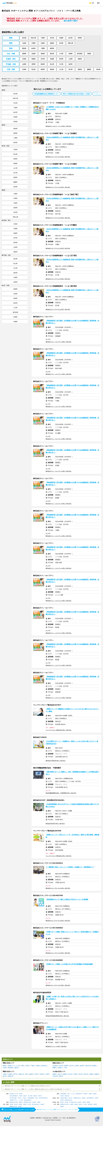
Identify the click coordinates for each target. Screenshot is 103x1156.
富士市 (72, 1065)
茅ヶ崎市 (30, 1095)
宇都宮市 (45, 1098)
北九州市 (55, 1076)
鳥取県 (43, 69)
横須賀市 (10, 1067)
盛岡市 (91, 1098)
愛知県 (24, 48)
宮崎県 (70, 53)
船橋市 (32, 1098)
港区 (22, 1065)
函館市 (97, 1074)
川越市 (15, 1098)
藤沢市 (25, 1095)
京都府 (43, 43)
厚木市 (39, 1095)
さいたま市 (16, 1065)
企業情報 (32, 1117)
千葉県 (43, 38)
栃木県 (70, 38)
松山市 (70, 1074)
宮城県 (52, 59)
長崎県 (43, 53)
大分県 (61, 53)
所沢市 (19, 1098)
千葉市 (33, 1065)
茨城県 (61, 38)
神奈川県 (33, 38)
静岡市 (66, 1065)
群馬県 (80, 38)
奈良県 (61, 43)
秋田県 (61, 59)
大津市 (47, 1074)
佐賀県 (33, 53)
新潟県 (43, 64)
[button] (99, 93)
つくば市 (20, 1100)
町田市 (20, 1093)
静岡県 (52, 48)
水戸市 (15, 1100)
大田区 (5, 1067)
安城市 (60, 1067)
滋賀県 (52, 43)
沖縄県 (89, 53)
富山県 (52, 64)
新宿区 (10, 1065)
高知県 (98, 69)
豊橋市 (54, 1067)
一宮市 (65, 1067)
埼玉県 (52, 38)
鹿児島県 (79, 53)
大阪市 (5, 1074)
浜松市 (61, 1065)
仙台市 (60, 1074)
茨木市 (37, 1074)
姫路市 (31, 1074)
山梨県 (24, 64)
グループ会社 (62, 1117)
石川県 (61, 64)
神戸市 (15, 1074)
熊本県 (52, 53)
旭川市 (81, 1074)
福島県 (80, 59)
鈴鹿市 (94, 1065)
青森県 (33, 59)
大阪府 (24, 43)
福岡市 (65, 1074)
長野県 (33, 64)
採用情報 (55, 1117)
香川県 (70, 69)
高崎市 (29, 1100)
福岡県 (24, 53)
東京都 (24, 38)
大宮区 (24, 1098)
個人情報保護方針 (71, 1117)
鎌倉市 (35, 1095)
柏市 (36, 1098)
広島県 (24, 69)
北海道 (24, 59)
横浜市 (5, 1065)
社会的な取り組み (47, 1117)
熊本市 (61, 1076)
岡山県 (33, 69)
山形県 (70, 59)
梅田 (65, 1093)
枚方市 (5, 1076)
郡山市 (86, 1074)
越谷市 (17, 1067)
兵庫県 (33, 43)
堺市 (26, 1074)
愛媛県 (89, 69)
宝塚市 (42, 1074)
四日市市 (88, 1065)
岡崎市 (20, 1102)
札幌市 (54, 1074)
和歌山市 (21, 1074)
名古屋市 (55, 1065)
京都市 (10, 1074)
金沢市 (74, 1102)
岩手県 (43, 59)
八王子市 (15, 1093)
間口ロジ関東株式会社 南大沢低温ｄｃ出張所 (76, 94)
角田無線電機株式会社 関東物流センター (46, 94)
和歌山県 (70, 43)
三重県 (43, 48)
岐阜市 (82, 1065)
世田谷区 (44, 1065)
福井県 (70, 64)
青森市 (92, 1074)
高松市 (37, 1104)
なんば (72, 1093)
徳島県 (80, 69)
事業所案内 (38, 1117)
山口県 (61, 69)
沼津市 (77, 1065)
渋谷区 (27, 1065)
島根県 (52, 69)
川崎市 (38, 1065)
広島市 (76, 1074)
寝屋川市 (10, 1076)
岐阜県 (33, 48)
